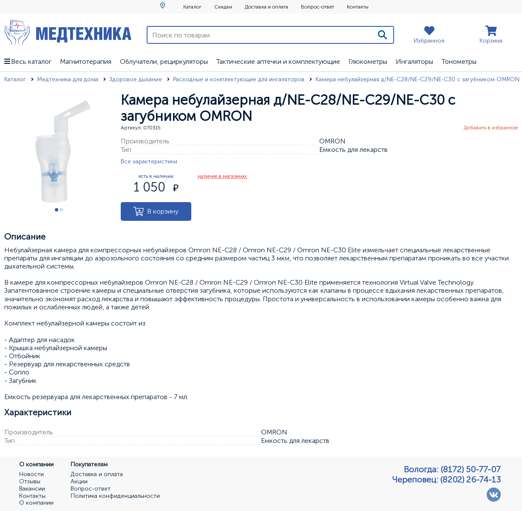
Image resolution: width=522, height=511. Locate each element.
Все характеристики (149, 161)
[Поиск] (382, 35)
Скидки (223, 7)
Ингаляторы (414, 61)
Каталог (192, 7)
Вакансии (32, 488)
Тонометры (459, 61)
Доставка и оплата (266, 7)
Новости (31, 474)
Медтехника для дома (68, 79)
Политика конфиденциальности (115, 496)
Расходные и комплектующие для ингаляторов (239, 79)
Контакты (358, 7)
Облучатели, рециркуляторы (164, 61)
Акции (79, 481)
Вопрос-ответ (317, 7)
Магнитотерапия (85, 61)
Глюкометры (368, 61)
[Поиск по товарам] (260, 35)
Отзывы (29, 481)
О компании (36, 503)
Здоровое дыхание (136, 79)
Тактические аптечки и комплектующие (278, 61)
